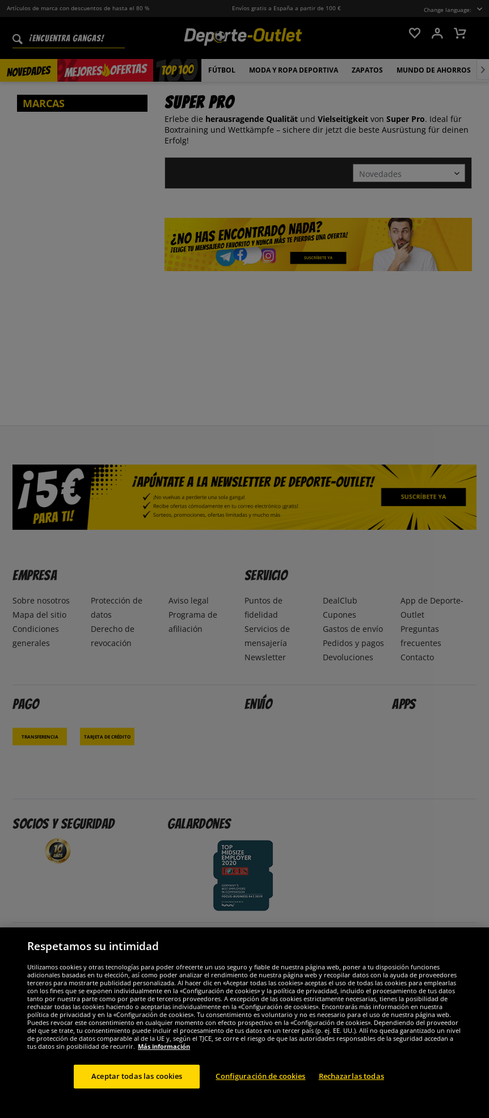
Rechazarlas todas (351, 1085)
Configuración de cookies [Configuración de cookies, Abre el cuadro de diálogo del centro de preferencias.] (260, 1085)
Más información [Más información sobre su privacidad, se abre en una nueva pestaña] (164, 1055)
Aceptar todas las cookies (136, 1085)
